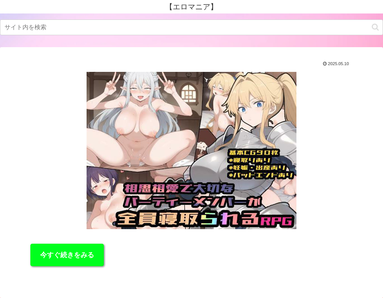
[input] (191, 27)
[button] (375, 27)
